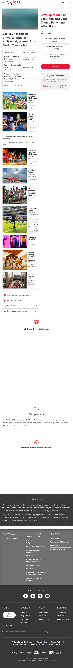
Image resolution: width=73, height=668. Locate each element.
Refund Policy (42, 642)
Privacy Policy (56, 642)
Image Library (44, 619)
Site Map (34, 644)
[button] (20, 101)
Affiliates (60, 616)
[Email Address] (25, 631)
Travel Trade (61, 612)
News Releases (44, 616)
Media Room (43, 612)
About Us (24, 612)
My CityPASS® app (13, 420)
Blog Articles (25, 616)
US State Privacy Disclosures (22, 642)
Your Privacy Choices (51, 644)
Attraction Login (63, 619)
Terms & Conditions (19, 644)
